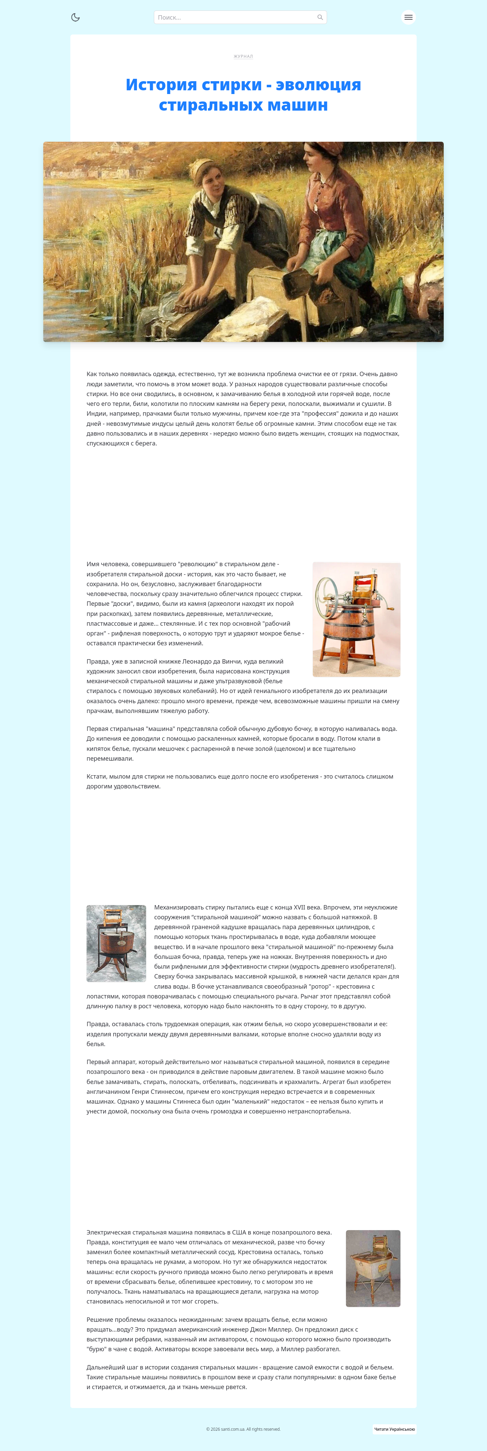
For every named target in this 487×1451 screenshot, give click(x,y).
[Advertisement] (243, 503)
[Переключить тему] (75, 17)
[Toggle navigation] (408, 17)
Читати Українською (394, 1429)
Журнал (243, 56)
